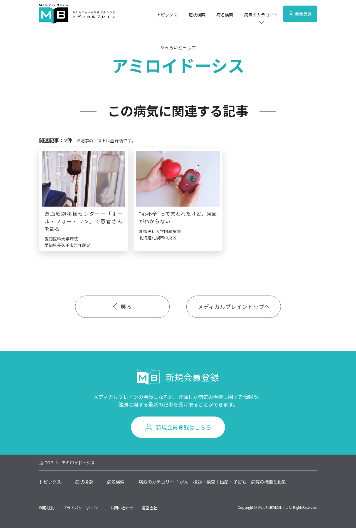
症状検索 (197, 15)
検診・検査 (204, 481)
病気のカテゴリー (261, 15)
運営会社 (149, 507)
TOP (48, 462)
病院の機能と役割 (268, 481)
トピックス (167, 15)
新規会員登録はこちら (183, 427)
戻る (122, 307)
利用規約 (47, 507)
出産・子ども (233, 481)
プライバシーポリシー (82, 507)
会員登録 (300, 14)
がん (184, 481)
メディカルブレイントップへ (234, 307)
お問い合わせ (122, 507)
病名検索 (224, 15)
